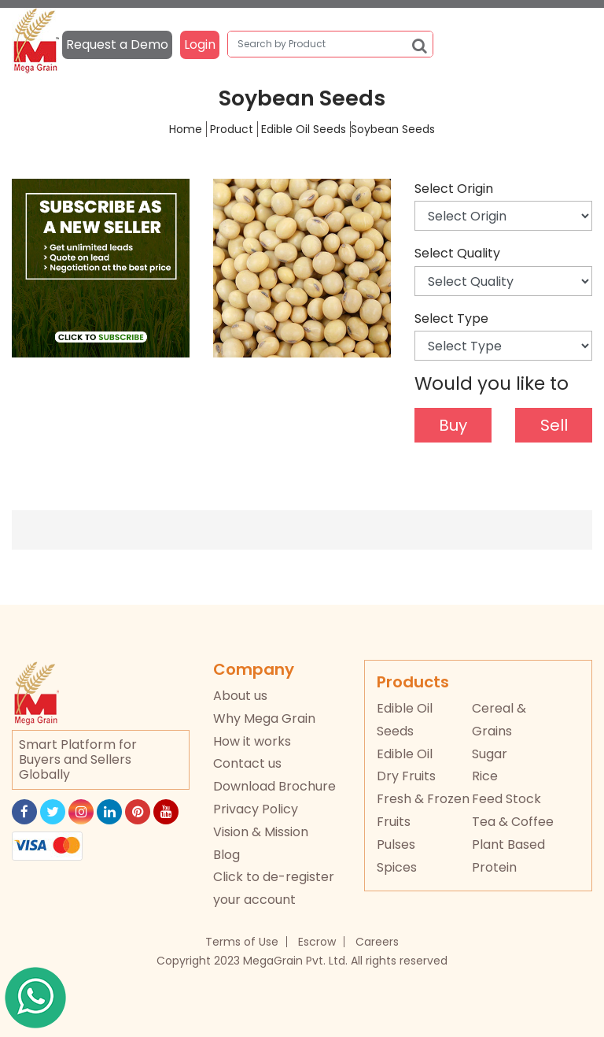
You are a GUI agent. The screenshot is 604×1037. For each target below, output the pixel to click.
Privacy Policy (255, 809)
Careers (377, 942)
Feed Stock (506, 799)
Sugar (489, 754)
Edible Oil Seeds (303, 129)
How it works (252, 741)
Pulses (396, 844)
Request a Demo (117, 44)
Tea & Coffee (513, 822)
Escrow (317, 942)
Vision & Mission (260, 832)
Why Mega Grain (264, 718)
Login (199, 44)
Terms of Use (241, 942)
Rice (485, 776)
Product (231, 129)
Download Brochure (274, 786)
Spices (397, 867)
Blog (226, 855)
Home (185, 129)
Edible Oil (405, 754)
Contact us (247, 763)
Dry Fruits (406, 776)
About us (240, 696)
